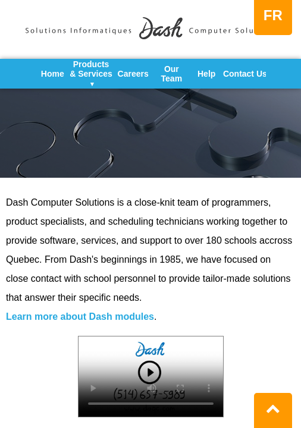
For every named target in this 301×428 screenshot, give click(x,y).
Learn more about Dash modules (80, 316)
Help (206, 73)
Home (52, 73)
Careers (133, 73)
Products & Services (91, 73)
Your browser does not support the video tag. (151, 376)
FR (273, 15)
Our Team (172, 73)
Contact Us (245, 73)
